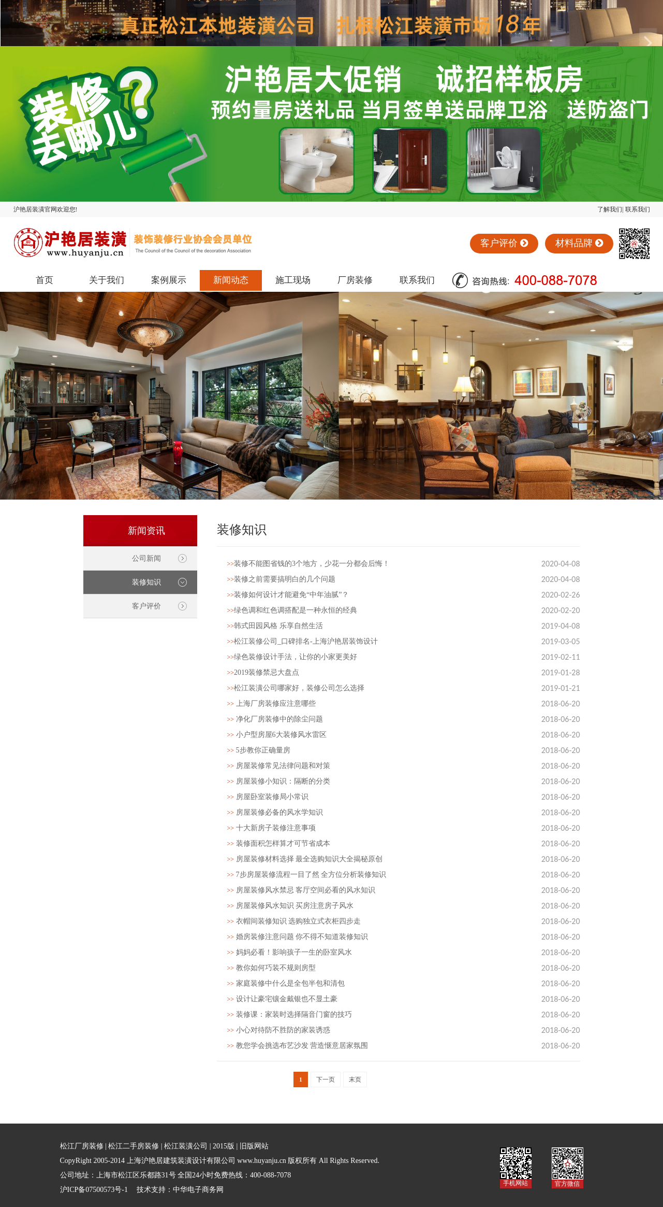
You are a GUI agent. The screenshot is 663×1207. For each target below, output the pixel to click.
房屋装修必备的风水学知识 (275, 812)
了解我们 (609, 209)
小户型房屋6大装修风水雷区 (277, 735)
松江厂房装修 (82, 1146)
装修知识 (146, 582)
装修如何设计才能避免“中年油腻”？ (288, 595)
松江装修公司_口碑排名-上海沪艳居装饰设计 (302, 641)
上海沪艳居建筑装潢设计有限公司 (181, 1161)
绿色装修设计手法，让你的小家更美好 (292, 657)
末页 (355, 1079)
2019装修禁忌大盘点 (263, 672)
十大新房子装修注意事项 (271, 828)
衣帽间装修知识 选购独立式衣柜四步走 (294, 921)
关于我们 (106, 280)
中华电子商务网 (198, 1190)
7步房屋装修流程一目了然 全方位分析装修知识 (307, 874)
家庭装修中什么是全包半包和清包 (286, 983)
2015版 (223, 1146)
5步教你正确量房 (258, 750)
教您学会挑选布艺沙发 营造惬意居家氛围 (298, 1045)
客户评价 (504, 243)
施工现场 (293, 280)
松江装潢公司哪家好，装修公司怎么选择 (296, 688)
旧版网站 (254, 1146)
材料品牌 (579, 243)
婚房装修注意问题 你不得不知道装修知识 (298, 937)
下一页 (325, 1079)
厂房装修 (355, 280)
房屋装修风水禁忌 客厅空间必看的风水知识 (301, 890)
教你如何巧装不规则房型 (271, 968)
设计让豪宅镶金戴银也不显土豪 (282, 999)
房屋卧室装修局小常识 (267, 797)
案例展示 (168, 280)
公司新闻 (146, 558)
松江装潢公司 (186, 1146)
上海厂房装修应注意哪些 (271, 703)
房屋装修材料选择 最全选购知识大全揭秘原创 (305, 859)
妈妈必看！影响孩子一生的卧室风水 (289, 952)
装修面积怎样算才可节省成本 (278, 843)
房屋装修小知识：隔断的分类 (278, 781)
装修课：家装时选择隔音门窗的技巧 (289, 1014)
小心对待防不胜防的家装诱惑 (278, 1030)
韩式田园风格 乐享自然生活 (275, 626)
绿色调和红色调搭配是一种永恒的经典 (292, 610)
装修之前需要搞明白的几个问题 (281, 579)
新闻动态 (230, 280)
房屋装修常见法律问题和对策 (278, 766)
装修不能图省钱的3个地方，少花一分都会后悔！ (308, 563)
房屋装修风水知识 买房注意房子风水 (290, 906)
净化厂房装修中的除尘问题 (275, 719)
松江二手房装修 (133, 1146)
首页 (44, 280)
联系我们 (637, 209)
